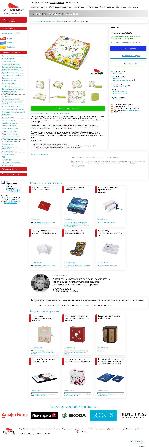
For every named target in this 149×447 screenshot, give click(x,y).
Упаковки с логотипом (10, 128)
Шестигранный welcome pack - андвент (109, 317)
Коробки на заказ (8, 120)
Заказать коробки (128, 49)
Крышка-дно (116, 78)
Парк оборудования (78, 166)
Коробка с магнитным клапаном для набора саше (77, 360)
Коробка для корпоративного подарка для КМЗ (43, 318)
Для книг (5, 78)
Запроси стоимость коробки (67, 108)
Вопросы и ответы (98, 429)
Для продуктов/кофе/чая (11, 106)
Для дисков (6, 96)
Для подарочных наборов (11, 141)
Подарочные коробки (9, 131)
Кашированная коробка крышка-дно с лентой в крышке (109, 189)
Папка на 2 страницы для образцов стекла (43, 360)
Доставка (80, 7)
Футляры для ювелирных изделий (13, 112)
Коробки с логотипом (9, 123)
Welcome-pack (7, 160)
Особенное (11, 47)
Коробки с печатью (9, 126)
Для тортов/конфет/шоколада (13, 109)
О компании (94, 7)
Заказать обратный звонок (62, 7)
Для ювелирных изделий (10, 70)
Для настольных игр (9, 81)
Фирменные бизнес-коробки (12, 162)
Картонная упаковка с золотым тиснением (42, 188)
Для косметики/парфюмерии (12, 67)
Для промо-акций (8, 117)
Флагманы (10, 43)
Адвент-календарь (8, 61)
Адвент (102, 351)
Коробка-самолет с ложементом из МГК (74, 232)
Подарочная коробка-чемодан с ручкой (74, 188)
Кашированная (38, 265)
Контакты (134, 7)
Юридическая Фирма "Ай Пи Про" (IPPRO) (13, 190)
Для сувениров (7, 144)
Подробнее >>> (36, 219)
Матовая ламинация (119, 99)
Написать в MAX (131, 63)
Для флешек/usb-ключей (10, 99)
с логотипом (71, 223)
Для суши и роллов (8, 59)
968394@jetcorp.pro (13, 201)
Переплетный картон (119, 93)
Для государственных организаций (10, 148)
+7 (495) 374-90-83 (10, 203)
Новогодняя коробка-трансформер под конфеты (44, 232)
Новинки (10, 39)
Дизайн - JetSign (139, 443)
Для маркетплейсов (9, 83)
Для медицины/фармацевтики (12, 89)
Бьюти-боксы (7, 86)
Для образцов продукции (11, 64)
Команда (123, 7)
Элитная (66, 353)
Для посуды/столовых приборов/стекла (10, 93)
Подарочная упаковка (9, 134)
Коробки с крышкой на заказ (122, 80)
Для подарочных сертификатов (13, 75)
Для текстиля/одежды (9, 151)
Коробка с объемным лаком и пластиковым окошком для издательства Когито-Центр (111, 361)
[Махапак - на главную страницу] (13, 9)
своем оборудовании (131, 110)
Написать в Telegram (131, 56)
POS (3, 157)
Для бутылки (6, 115)
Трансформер (46, 265)
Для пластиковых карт (10, 72)
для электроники (104, 265)
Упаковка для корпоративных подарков (75, 225)
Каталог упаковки (40, 7)
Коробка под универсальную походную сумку (110, 233)
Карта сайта (84, 431)
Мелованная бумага (119, 91)
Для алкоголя (7, 56)
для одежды (113, 265)
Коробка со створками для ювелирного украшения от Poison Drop (77, 318)
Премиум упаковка (8, 154)
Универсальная (7, 165)
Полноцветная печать (120, 86)
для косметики (52, 222)
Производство (109, 7)
